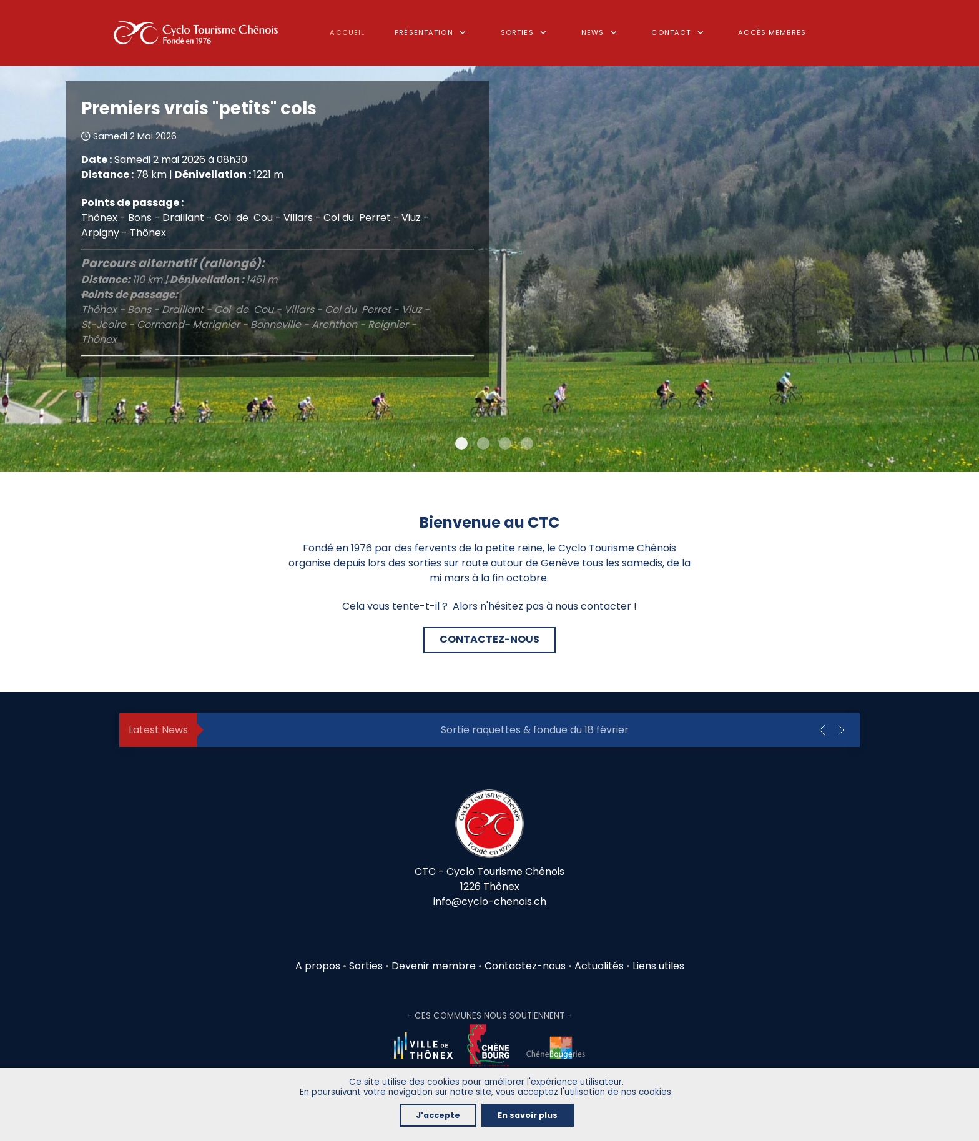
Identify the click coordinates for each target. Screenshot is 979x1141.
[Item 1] (483, 443)
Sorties (367, 966)
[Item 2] (505, 443)
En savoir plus (528, 1115)
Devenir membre (433, 966)
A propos (317, 966)
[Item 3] (527, 443)
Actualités (599, 966)
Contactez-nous (525, 966)
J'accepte (438, 1115)
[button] (822, 730)
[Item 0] (461, 443)
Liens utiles (658, 966)
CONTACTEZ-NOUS (489, 639)
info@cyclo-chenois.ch (489, 901)
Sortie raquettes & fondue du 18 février (535, 730)
